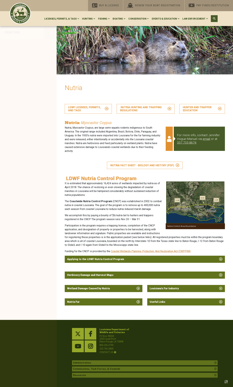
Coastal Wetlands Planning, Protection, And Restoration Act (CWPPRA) (151, 251)
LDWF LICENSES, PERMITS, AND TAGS (84, 109)
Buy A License (105, 5)
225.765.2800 (106, 348)
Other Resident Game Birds (26, 98)
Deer (9, 44)
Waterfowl (13, 50)
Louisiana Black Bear (21, 84)
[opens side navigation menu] (50, 32)
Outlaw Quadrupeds (20, 118)
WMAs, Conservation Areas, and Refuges (26, 141)
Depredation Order (19, 112)
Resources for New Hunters (26, 223)
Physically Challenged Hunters (22, 183)
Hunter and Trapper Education (28, 125)
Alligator (12, 91)
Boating (118, 18)
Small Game (15, 71)
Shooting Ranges (18, 156)
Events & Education (164, 18)
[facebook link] (90, 334)
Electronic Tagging (20, 236)
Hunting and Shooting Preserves (22, 193)
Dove (9, 57)
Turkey (11, 78)
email (206, 139)
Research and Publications (26, 209)
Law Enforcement (193, 18)
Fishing (102, 18)
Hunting (87, 18)
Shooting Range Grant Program (22, 165)
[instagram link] (90, 346)
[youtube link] (78, 346)
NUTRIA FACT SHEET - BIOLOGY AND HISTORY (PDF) (142, 165)
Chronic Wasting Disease (24, 229)
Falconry (12, 174)
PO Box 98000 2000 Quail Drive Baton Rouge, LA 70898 (111, 339)
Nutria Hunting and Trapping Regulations (141, 109)
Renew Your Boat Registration (153, 5)
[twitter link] (78, 334)
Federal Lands (16, 149)
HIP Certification (18, 216)
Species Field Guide (20, 202)
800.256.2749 (106, 345)
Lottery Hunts (16, 132)
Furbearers (14, 105)
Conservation (137, 18)
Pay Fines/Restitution (209, 5)
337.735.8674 (186, 142)
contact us (106, 352)
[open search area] (214, 18)
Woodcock (14, 64)
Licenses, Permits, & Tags (60, 18)
